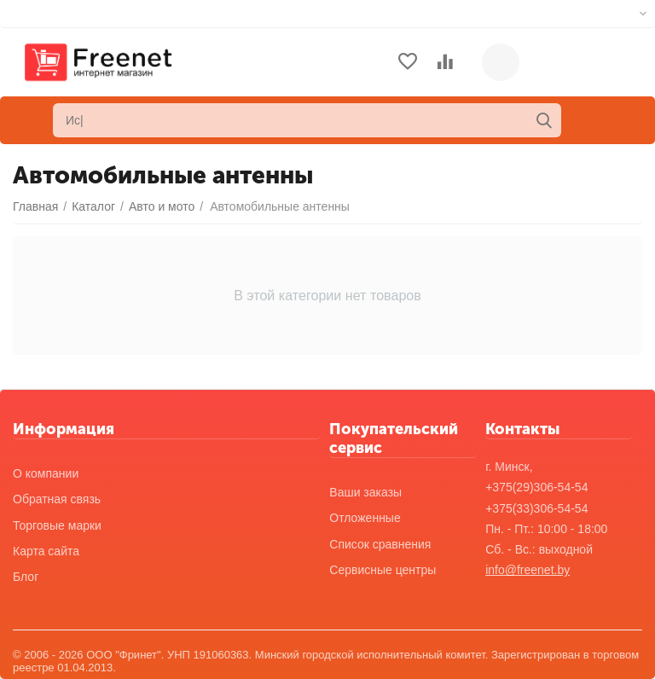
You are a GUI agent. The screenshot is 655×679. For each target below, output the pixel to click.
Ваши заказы (365, 492)
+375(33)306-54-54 (536, 508)
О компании (45, 473)
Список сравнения (380, 544)
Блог (25, 576)
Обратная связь (57, 499)
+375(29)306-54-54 (536, 487)
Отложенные (364, 518)
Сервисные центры (382, 570)
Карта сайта (46, 551)
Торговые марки (57, 525)
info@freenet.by (527, 570)
